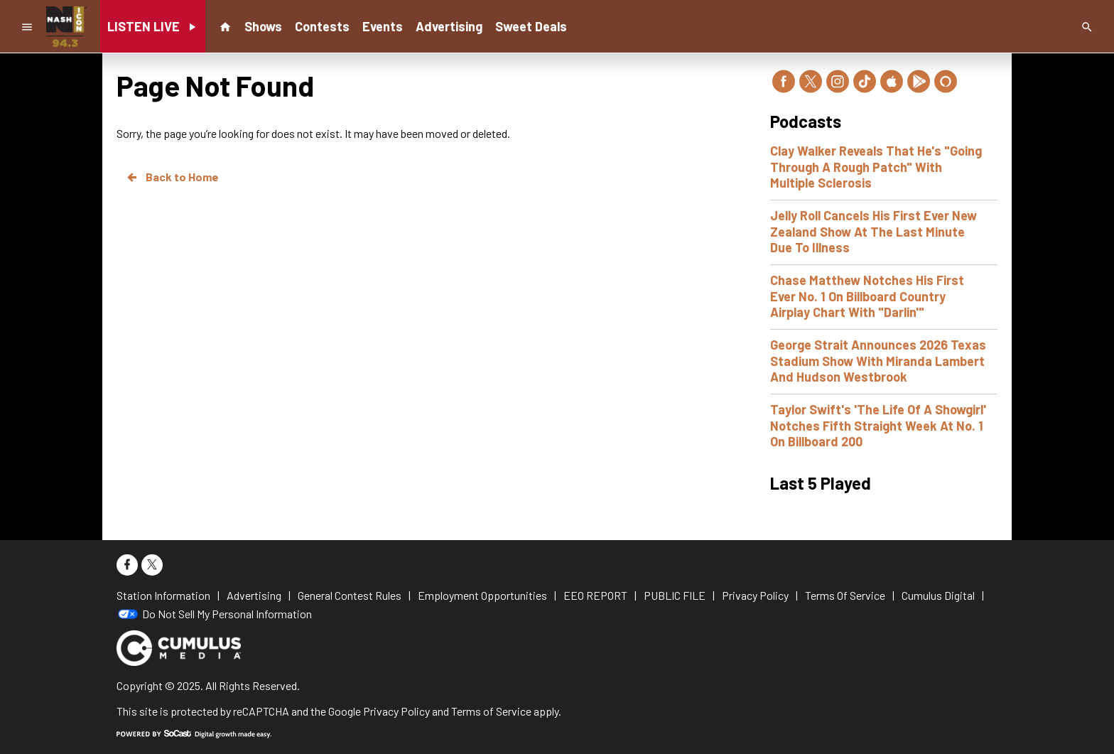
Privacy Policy (396, 711)
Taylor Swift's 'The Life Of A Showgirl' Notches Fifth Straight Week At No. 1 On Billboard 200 (878, 425)
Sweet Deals (531, 26)
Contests (322, 26)
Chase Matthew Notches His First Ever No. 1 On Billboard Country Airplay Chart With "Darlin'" (867, 296)
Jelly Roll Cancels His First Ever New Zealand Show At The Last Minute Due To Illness (873, 231)
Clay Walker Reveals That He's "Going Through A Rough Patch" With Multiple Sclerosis (876, 166)
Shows (263, 26)
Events (382, 26)
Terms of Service (491, 711)
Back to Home (172, 177)
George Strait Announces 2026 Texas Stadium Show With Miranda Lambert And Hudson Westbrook (878, 360)
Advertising (449, 26)
